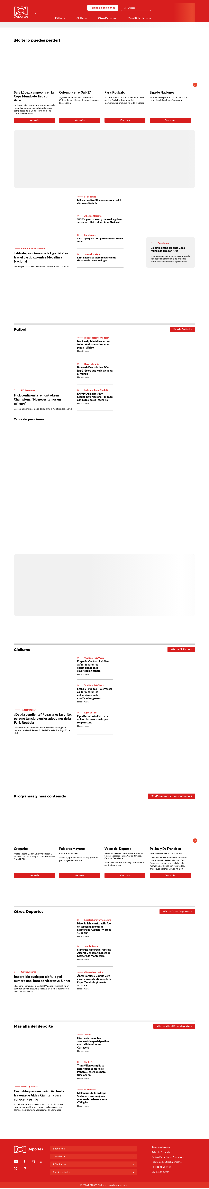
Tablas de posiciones (102, 7)
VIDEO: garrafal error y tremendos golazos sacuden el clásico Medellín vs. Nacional (99, 221)
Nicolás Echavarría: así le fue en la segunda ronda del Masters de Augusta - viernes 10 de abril (94, 929)
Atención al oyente (161, 1148)
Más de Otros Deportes (177, 912)
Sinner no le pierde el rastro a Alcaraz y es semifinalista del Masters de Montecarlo (94, 954)
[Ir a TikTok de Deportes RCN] (41, 1163)
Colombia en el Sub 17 (75, 92)
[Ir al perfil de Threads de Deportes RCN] (25, 1170)
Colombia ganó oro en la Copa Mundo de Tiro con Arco (168, 250)
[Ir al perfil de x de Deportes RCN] (15, 1170)
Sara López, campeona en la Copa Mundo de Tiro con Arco (34, 96)
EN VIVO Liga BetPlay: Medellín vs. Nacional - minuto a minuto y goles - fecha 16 (95, 397)
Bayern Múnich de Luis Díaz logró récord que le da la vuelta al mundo (95, 371)
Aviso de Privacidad (161, 1153)
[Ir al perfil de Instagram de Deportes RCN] (33, 1163)
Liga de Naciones (162, 92)
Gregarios (21, 849)
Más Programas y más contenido (171, 796)
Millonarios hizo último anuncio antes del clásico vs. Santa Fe (99, 202)
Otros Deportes (107, 18)
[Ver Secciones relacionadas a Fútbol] (64, 18)
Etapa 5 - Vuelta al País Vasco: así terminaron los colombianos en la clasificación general (94, 694)
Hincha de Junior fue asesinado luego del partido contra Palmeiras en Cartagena (93, 1044)
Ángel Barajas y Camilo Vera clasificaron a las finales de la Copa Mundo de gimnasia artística (94, 981)
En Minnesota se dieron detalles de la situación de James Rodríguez (96, 259)
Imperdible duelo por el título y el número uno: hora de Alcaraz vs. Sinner (43, 980)
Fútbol (59, 18)
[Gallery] (102, 85)
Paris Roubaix (115, 92)
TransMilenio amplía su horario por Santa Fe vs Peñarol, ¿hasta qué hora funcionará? (91, 1071)
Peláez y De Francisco (166, 849)
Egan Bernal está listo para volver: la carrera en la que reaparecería (92, 720)
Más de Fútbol (182, 329)
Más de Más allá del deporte (174, 1027)
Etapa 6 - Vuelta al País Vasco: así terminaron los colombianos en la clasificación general (94, 666)
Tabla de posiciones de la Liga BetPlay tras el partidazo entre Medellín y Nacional (42, 258)
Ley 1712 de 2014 (160, 1173)
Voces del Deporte (118, 849)
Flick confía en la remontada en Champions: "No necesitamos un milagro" (38, 400)
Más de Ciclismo (181, 650)
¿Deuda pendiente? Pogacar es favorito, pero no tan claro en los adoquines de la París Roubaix (38, 719)
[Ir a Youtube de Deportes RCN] (16, 1163)
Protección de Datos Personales (167, 1158)
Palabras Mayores (72, 849)
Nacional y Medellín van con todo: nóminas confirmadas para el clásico (93, 345)
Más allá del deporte (139, 18)
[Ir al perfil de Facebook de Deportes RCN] (24, 1163)
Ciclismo (81, 18)
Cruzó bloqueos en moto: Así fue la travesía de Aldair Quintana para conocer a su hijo (39, 1096)
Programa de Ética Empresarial (167, 1163)
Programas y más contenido (41, 797)
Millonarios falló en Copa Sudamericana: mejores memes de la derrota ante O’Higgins (92, 1099)
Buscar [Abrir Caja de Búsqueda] (129, 8)
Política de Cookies (161, 1168)
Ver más (34, 120)
